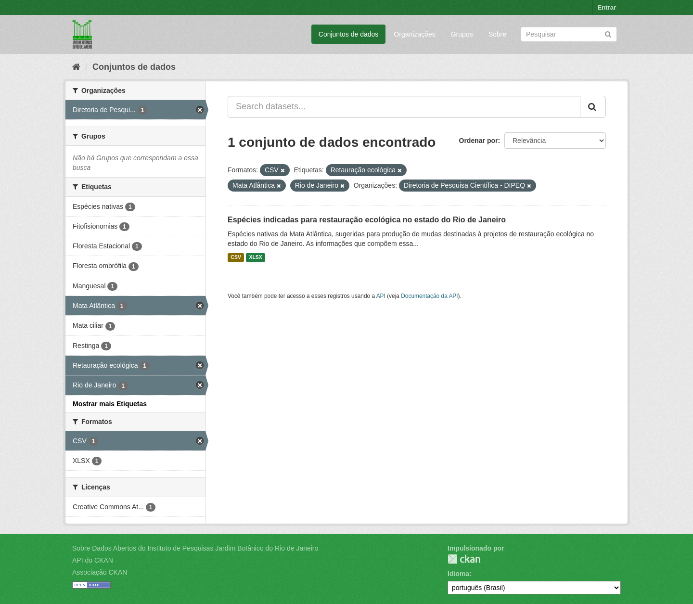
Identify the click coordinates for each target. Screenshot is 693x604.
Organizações (414, 34)
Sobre (497, 34)
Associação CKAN (99, 572)
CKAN (464, 559)
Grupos (462, 34)
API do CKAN (92, 560)
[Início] (76, 67)
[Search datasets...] (404, 107)
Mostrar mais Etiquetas (110, 404)
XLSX (255, 257)
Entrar (607, 7)
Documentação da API (429, 296)
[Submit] (608, 33)
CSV (236, 257)
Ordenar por (478, 140)
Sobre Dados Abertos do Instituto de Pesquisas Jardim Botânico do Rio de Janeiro (195, 548)
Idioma (458, 574)
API (380, 296)
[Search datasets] (569, 34)
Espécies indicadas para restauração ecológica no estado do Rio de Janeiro (367, 220)
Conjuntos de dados (349, 34)
